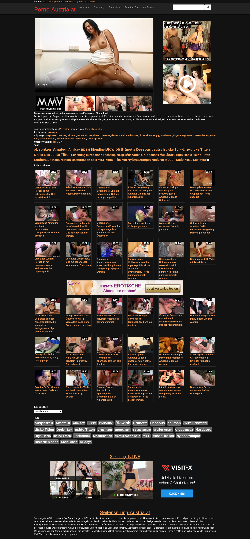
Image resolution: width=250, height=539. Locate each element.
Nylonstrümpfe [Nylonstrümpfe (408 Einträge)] (139, 159)
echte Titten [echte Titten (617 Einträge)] (60, 155)
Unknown (52, 132)
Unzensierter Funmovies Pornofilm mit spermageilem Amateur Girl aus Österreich (108, 229)
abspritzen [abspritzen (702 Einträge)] (43, 149)
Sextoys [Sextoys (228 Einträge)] (199, 159)
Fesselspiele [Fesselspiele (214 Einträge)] (112, 155)
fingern (177, 135)
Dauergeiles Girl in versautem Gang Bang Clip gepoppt (47, 357)
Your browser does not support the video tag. (94, 55)
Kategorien (83, 7)
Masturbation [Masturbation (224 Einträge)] (61, 159)
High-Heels (188, 135)
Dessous (105, 135)
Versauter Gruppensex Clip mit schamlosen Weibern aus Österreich (78, 261)
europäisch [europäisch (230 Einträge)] (94, 155)
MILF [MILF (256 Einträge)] (101, 159)
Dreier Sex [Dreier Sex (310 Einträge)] (42, 155)
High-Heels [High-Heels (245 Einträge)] (184, 155)
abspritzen (51, 135)
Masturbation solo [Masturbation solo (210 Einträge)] (84, 159)
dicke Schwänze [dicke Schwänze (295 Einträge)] (177, 149)
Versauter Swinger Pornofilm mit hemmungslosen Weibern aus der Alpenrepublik (44, 265)
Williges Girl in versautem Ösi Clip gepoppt (169, 226)
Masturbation (202, 135)
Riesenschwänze (65, 138)
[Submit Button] (208, 7)
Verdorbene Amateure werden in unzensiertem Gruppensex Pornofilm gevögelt (47, 229)
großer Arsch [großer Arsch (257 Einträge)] (131, 155)
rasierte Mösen (47, 138)
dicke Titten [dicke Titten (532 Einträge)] (200, 149)
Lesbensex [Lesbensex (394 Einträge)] (42, 159)
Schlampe (81, 138)
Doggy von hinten (162, 135)
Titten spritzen (95, 138)
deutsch (115, 135)
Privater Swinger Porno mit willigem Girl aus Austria (202, 318)
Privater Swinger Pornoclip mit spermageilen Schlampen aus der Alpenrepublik (107, 393)
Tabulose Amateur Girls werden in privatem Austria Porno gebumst (78, 190)
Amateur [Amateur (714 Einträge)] (60, 149)
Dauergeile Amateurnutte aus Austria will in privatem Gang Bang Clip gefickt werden (109, 265)
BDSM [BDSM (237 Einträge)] (85, 149)
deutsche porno (87, 1)
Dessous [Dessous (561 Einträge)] (143, 149)
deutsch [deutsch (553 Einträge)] (158, 149)
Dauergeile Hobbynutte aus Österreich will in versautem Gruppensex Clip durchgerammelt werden (78, 229)
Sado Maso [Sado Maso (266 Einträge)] (184, 159)
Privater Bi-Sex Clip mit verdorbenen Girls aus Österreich (47, 390)
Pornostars (114, 7)
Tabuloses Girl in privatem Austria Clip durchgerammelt (108, 318)
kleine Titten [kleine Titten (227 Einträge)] (201, 155)
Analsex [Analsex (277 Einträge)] (74, 149)
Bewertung (99, 7)
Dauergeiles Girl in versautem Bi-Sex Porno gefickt (200, 390)
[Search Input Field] (189, 7)
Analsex (62, 135)
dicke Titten (146, 135)
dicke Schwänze (129, 135)
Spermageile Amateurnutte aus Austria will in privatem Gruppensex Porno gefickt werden (140, 393)
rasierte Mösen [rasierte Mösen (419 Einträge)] (164, 159)
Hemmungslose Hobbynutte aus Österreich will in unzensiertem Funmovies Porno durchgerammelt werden (168, 268)
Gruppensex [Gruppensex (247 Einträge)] (150, 155)
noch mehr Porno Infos (45, 122)
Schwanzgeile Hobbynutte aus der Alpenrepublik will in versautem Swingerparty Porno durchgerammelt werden (139, 268)
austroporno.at (55, 1)
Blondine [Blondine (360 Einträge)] (98, 149)
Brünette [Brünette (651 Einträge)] (128, 149)
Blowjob (71, 135)
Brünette (82, 135)
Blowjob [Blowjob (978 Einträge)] (112, 149)
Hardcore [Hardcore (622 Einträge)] (167, 155)
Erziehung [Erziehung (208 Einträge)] (78, 155)
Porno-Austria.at (55, 9)
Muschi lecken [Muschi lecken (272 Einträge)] (116, 159)
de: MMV (57, 142)
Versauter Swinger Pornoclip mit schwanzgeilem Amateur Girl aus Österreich (169, 193)
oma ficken (70, 1)
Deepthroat (94, 135)
